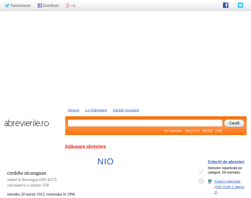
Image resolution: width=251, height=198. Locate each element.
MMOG (207, 131)
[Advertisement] (125, 58)
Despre (74, 110)
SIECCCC (192, 131)
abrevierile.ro (26, 123)
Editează (201, 172)
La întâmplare (96, 110)
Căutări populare (126, 110)
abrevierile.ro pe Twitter (240, 5)
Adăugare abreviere (85, 146)
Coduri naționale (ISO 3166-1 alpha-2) (229, 186)
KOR (218, 131)
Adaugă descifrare (201, 181)
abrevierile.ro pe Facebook (225, 5)
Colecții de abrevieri (226, 162)
